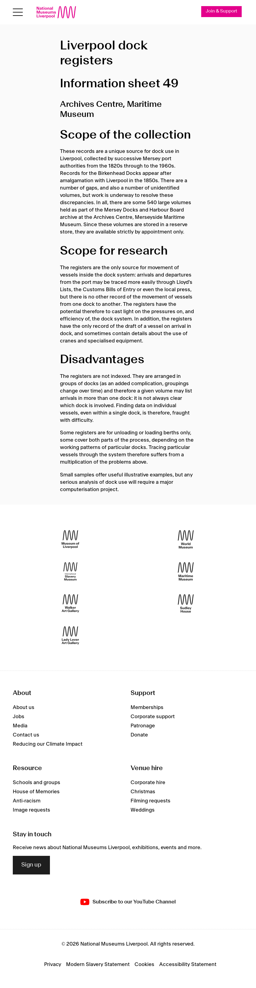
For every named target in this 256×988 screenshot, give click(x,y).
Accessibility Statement (187, 964)
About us (23, 707)
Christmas (143, 791)
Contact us (26, 735)
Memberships (147, 707)
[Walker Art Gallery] (70, 604)
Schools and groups (36, 782)
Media (20, 726)
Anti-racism (26, 801)
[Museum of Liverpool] (70, 539)
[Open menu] (18, 12)
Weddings (143, 810)
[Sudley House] (185, 604)
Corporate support (153, 716)
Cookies (144, 964)
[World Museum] (185, 539)
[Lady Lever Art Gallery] (70, 636)
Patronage (143, 726)
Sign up (31, 865)
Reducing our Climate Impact (47, 744)
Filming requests (150, 801)
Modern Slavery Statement (98, 964)
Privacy (52, 964)
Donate (139, 735)
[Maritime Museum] (185, 572)
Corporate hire (148, 782)
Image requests (31, 810)
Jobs (18, 716)
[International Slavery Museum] (70, 572)
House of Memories (36, 791)
